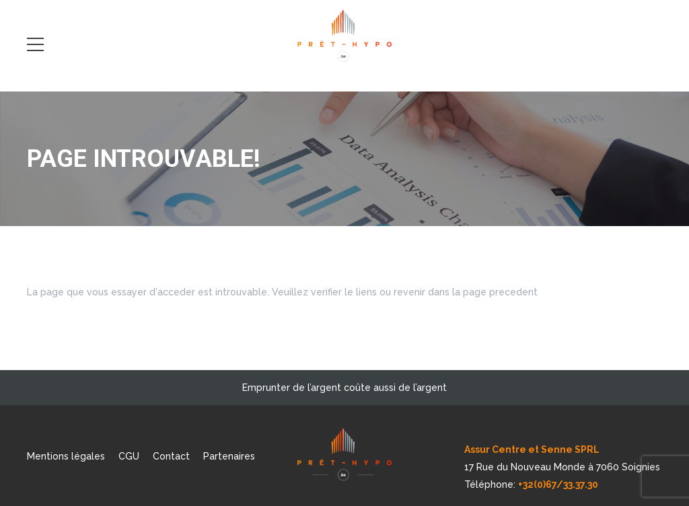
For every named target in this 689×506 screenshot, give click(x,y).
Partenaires (229, 456)
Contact (171, 456)
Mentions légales (66, 456)
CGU (128, 456)
